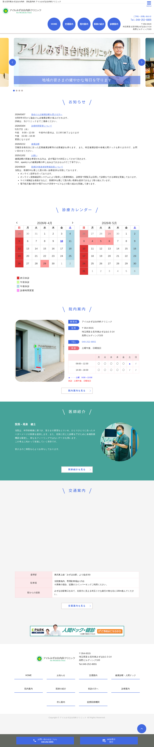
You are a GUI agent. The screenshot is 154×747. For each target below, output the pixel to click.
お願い (34, 155)
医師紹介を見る (77, 477)
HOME (54, 24)
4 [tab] (22, 90)
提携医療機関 (93, 715)
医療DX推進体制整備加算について (47, 167)
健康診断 (35, 144)
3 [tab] (19, 90)
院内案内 (84, 24)
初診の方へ (93, 701)
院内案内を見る (77, 394)
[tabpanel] (77, 62)
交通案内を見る (77, 618)
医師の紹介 (99, 24)
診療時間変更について (41, 126)
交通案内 (69, 24)
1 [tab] (14, 90)
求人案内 (61, 715)
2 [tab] (16, 90)
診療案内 (114, 24)
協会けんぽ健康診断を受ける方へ (46, 114)
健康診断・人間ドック (125, 688)
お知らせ (61, 688)
